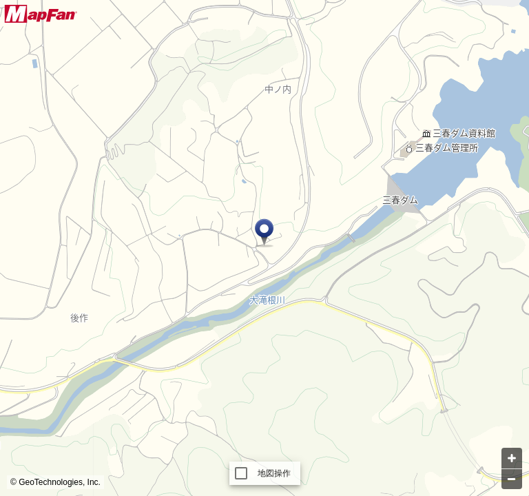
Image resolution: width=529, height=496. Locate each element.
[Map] (264, 248)
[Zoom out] (511, 478)
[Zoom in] (511, 458)
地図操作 (274, 473)
